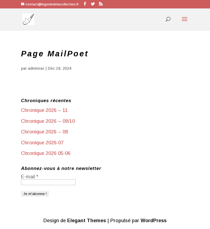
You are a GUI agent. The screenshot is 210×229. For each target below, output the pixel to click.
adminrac (36, 68)
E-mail (30, 176)
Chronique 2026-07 (42, 142)
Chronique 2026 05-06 (45, 153)
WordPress (154, 220)
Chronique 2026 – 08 (44, 132)
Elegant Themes (86, 220)
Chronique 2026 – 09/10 (48, 121)
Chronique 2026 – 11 (44, 110)
